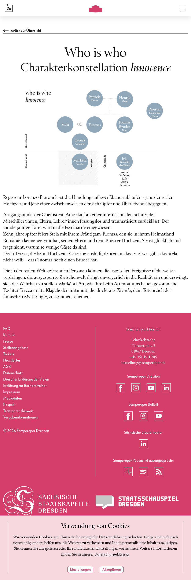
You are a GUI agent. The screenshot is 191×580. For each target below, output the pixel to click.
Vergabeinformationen (20, 417)
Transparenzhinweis (18, 411)
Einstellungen (80, 570)
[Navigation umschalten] (183, 8)
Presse (8, 341)
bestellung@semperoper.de (143, 363)
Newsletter (11, 360)
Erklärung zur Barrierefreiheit (25, 386)
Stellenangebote (15, 348)
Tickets (8, 354)
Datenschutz (13, 373)
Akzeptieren (111, 570)
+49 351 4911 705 (143, 357)
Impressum (11, 392)
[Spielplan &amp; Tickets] (9, 8)
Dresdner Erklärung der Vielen (26, 379)
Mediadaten (12, 398)
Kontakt (9, 335)
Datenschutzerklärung (112, 555)
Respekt (9, 405)
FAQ (6, 329)
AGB (7, 367)
